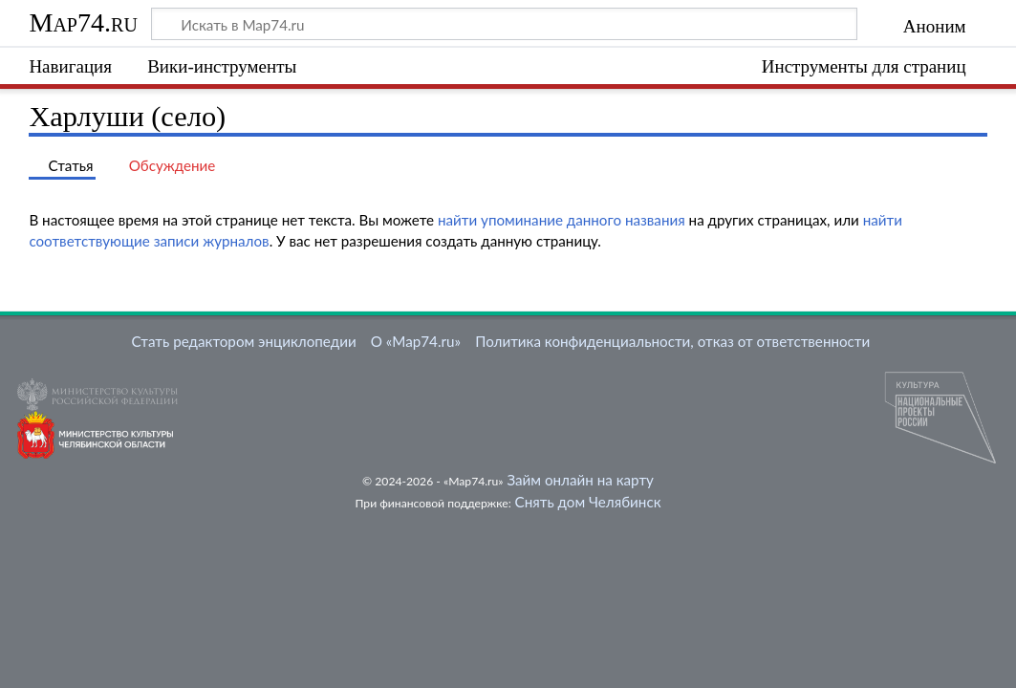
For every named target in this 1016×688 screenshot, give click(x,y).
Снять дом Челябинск (588, 501)
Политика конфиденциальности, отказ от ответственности (672, 341)
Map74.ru (83, 22)
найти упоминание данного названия (561, 219)
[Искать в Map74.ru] (504, 24)
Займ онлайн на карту (580, 479)
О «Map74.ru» (416, 341)
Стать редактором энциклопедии (244, 341)
